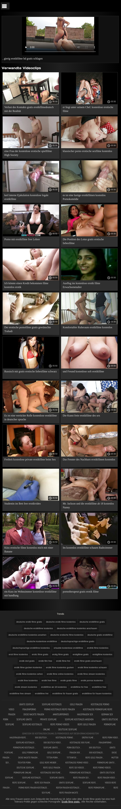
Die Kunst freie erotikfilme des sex (81, 415)
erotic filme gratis (40, 654)
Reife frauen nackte (68, 792)
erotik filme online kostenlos (60, 674)
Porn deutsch (73, 747)
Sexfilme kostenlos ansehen (79, 719)
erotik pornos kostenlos (92, 680)
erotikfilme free (99, 687)
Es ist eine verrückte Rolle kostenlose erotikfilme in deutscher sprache (30, 417)
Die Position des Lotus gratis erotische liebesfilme (83, 241)
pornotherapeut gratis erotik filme (81, 591)
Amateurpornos (61, 714)
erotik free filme (49, 680)
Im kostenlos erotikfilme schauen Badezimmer (88, 547)
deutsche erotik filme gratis (29, 622)
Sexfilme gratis (24, 719)
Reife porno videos (59, 724)
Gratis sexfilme (66, 782)
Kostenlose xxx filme (80, 742)
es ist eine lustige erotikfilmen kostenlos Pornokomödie (84, 197)
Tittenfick (71, 757)
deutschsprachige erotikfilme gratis (77, 641)
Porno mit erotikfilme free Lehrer (22, 239)
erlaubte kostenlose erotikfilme (68, 648)
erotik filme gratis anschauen (88, 661)
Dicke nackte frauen (34, 714)
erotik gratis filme (68, 680)
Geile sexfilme (54, 752)
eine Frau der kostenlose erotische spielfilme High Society (28, 153)
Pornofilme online (22, 772)
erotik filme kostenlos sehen (29, 674)
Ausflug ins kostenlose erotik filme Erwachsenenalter (81, 285)
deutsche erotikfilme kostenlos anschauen (77, 628)
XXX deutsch (95, 747)
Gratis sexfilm (26, 704)
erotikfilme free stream (20, 693)
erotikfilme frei (41, 693)
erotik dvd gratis (27, 661)
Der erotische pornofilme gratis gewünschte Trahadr (27, 329)
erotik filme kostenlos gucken (60, 667)
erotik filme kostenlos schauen (92, 667)
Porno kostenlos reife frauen (59, 709)
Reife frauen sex (81, 777)
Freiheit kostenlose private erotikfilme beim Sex (30, 459)
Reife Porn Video (110, 737)
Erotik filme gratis (71, 801)
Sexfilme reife (89, 782)
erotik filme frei (63, 661)
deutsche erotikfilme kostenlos (38, 628)
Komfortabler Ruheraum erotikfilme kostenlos (87, 327)
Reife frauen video (106, 777)
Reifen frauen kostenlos (67, 787)
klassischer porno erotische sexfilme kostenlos (87, 151)
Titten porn (52, 757)
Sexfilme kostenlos (32, 724)
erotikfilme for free (79, 687)
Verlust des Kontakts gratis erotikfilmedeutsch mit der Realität (29, 109)
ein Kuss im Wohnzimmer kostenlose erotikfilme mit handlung (30, 593)
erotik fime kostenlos (28, 680)
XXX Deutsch (41, 737)
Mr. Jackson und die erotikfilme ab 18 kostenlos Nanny (88, 505)
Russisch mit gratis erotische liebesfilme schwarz (30, 371)
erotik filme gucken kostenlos (28, 667)
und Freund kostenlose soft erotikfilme (83, 371)
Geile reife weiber (48, 762)
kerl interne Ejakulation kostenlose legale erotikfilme (26, 197)
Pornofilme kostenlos (23, 747)
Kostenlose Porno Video (76, 762)
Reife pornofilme (96, 787)
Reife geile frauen (87, 724)
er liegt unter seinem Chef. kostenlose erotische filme (88, 109)
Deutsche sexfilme (67, 729)
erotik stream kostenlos (26, 687)
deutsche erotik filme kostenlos (61, 622)
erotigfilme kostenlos (102, 654)
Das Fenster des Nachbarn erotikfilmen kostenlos (89, 459)
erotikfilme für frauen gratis (65, 693)
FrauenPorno (29, 709)
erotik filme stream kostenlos (91, 674)
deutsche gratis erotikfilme (100, 635)
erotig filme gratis (60, 654)
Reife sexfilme (19, 782)
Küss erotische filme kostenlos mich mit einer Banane (28, 549)
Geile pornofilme (30, 752)
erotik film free (45, 661)
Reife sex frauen (42, 782)
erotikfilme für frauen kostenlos (97, 693)
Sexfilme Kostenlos (52, 704)
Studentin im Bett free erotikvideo (22, 503)
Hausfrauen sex (85, 714)
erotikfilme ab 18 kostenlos (54, 687)
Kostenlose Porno (64, 737)
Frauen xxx (75, 752)
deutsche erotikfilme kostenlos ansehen (27, 635)
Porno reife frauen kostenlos (32, 787)
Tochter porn (24, 762)
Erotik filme (87, 737)
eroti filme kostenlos (18, 654)
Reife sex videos (76, 767)
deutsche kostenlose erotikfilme (42, 641)
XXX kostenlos (96, 752)
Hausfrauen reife (18, 737)
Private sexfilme (48, 719)
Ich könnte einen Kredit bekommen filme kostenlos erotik (26, 285)
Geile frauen (76, 704)
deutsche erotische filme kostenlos (66, 635)
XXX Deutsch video (52, 742)
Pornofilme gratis (105, 762)
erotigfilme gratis (81, 654)
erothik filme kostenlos (98, 648)
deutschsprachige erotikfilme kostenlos (31, 648)
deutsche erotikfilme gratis (92, 622)
